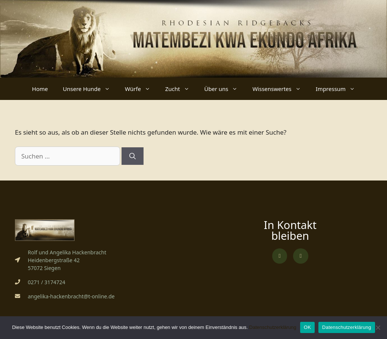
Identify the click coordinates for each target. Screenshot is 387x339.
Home (40, 88)
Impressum (339, 89)
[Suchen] (133, 156)
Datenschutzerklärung (272, 327)
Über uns (224, 89)
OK (307, 327)
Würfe (141, 89)
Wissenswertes (280, 89)
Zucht (181, 89)
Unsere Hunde (90, 89)
